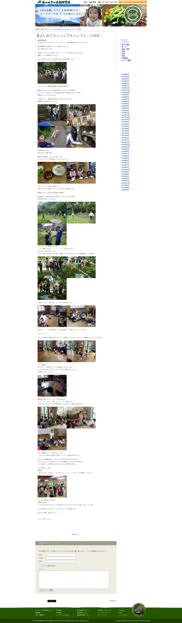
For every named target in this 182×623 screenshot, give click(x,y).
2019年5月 (125, 76)
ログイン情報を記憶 (48, 566)
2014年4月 (125, 190)
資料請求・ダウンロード (105, 610)
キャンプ (49, 29)
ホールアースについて (110, 2)
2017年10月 (126, 120)
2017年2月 (125, 138)
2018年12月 (126, 88)
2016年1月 (125, 167)
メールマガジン (123, 615)
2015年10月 (126, 169)
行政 (99, 2)
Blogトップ (75, 534)
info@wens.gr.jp (84, 620)
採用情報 (58, 612)
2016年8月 (125, 151)
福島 (123, 56)
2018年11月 (126, 90)
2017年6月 (125, 129)
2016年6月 (125, 156)
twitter (120, 612)
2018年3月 (125, 108)
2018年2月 (125, 110)
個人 (85, 2)
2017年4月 (125, 133)
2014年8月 (125, 187)
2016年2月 (125, 165)
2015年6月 (125, 176)
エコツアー (125, 42)
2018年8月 (125, 97)
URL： (41, 561)
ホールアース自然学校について (44, 610)
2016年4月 (125, 160)
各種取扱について (82, 612)
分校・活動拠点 (39, 615)
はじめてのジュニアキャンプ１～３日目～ (68, 29)
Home (37, 29)
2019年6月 (125, 74)
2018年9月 (125, 95)
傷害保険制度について (83, 615)
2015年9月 (125, 172)
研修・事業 (125, 49)
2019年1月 (125, 85)
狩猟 (123, 51)
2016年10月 (126, 147)
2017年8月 (125, 124)
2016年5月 (125, 158)
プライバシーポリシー (104, 612)
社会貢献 (58, 610)
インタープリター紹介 (62, 615)
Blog (42, 29)
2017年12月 (126, 115)
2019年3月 (125, 81)
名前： (41, 555)
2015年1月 (125, 181)
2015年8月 (125, 174)
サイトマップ (102, 615)
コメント (42, 569)
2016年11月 (126, 144)
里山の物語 (125, 44)
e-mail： (41, 558)
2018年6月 (125, 101)
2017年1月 (125, 140)
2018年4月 (125, 106)
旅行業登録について (83, 610)
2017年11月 (126, 117)
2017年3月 (125, 135)
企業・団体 (92, 2)
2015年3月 (125, 178)
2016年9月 (125, 149)
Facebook (121, 610)
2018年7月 (125, 99)
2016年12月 (126, 142)
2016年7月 (125, 153)
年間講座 (125, 58)
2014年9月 (125, 185)
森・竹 (124, 47)
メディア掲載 (126, 60)
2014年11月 (126, 183)
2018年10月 (126, 92)
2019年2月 (125, 83)
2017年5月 (125, 131)
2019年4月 (125, 79)
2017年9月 (125, 122)
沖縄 (123, 54)
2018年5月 (125, 104)
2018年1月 (125, 113)
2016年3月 (125, 163)
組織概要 (37, 612)
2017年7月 (125, 126)
